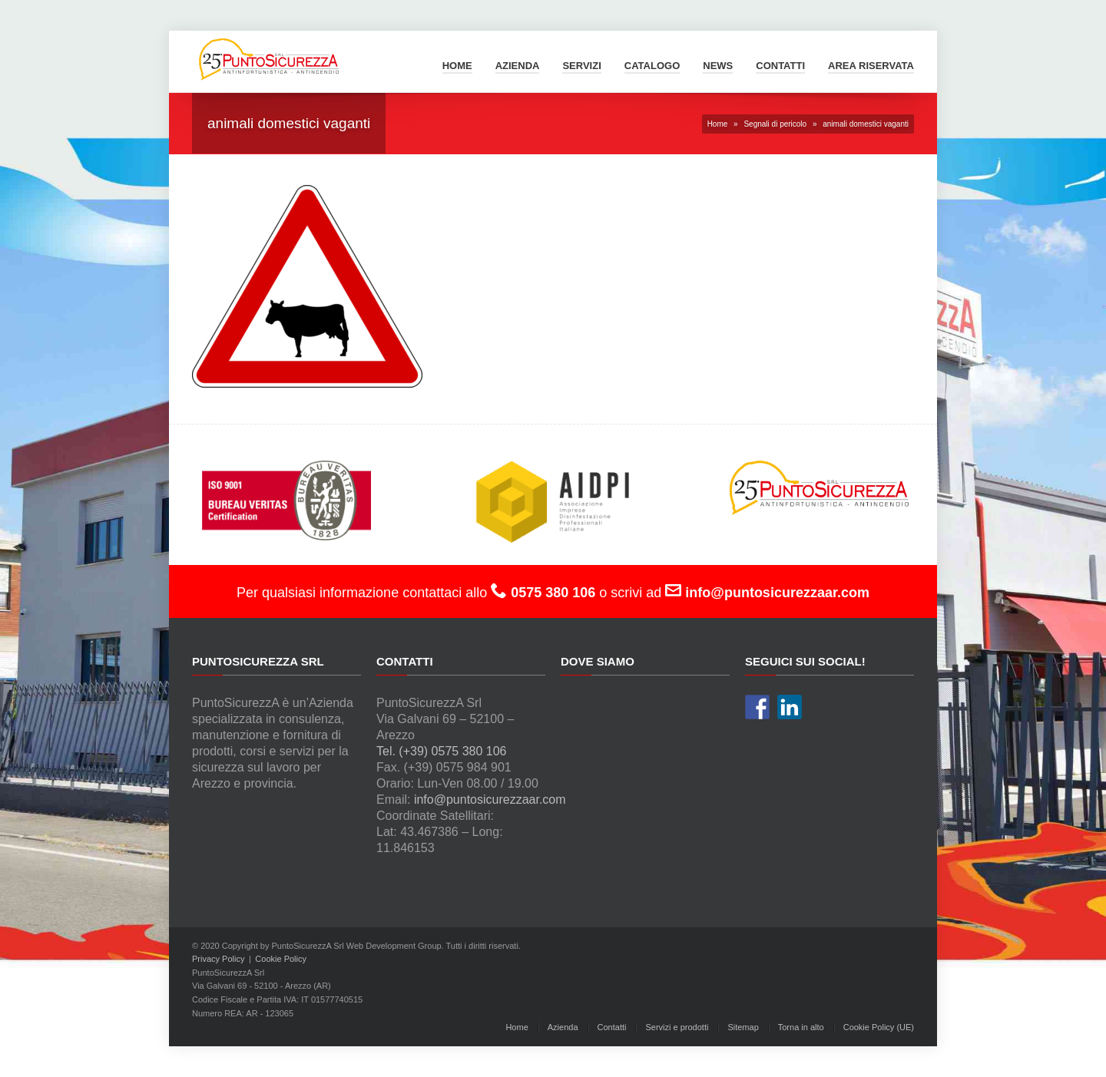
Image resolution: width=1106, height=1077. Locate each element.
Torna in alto (801, 1027)
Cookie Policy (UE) (878, 1027)
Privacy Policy (218, 958)
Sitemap (742, 1027)
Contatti (780, 65)
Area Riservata (871, 65)
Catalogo (652, 65)
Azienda (517, 65)
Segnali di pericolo (774, 124)
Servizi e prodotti (676, 1027)
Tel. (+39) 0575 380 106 (441, 751)
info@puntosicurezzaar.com (490, 799)
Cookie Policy (280, 958)
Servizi (581, 65)
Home (457, 65)
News (718, 65)
